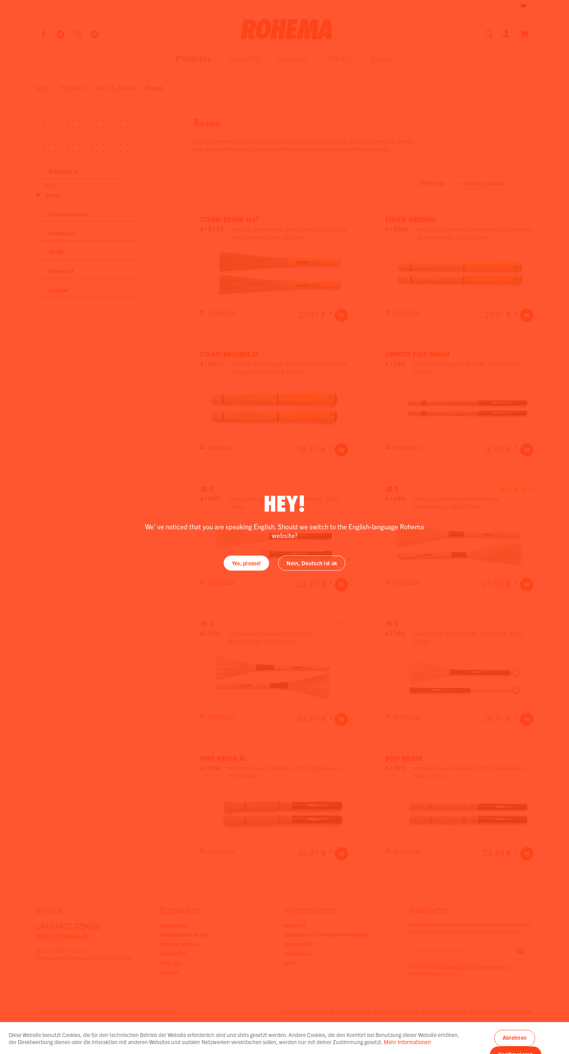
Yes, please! (246, 563)
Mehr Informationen (407, 1041)
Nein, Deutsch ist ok (311, 563)
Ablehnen (515, 1037)
